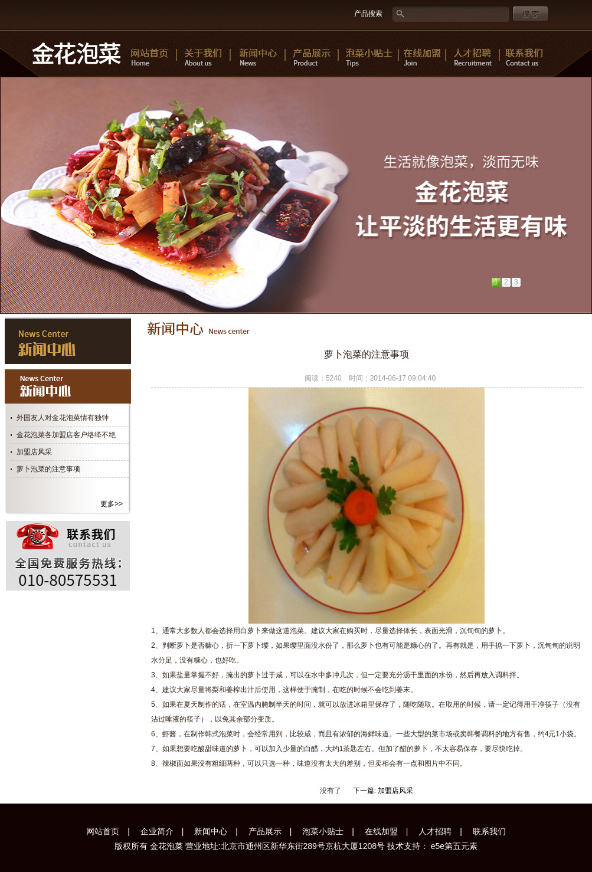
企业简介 (157, 831)
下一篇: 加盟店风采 (383, 790)
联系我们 (489, 831)
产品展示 (265, 831)
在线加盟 (381, 831)
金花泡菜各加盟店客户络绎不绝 (66, 435)
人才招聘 (435, 831)
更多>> (111, 504)
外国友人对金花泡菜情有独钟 (63, 418)
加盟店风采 (34, 452)
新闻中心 (210, 831)
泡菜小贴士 (323, 831)
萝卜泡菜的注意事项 (48, 469)
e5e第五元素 (453, 846)
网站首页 (102, 831)
